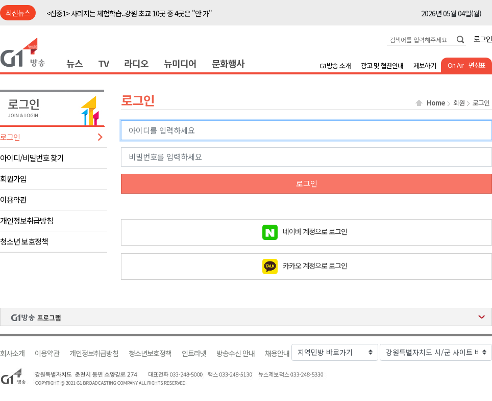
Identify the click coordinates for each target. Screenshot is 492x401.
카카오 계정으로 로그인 (315, 265)
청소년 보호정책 (24, 241)
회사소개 (12, 353)
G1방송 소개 (335, 65)
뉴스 (74, 63)
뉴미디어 (180, 63)
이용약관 (13, 199)
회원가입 (13, 178)
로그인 (483, 39)
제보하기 (424, 65)
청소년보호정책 (150, 353)
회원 (458, 103)
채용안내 (277, 353)
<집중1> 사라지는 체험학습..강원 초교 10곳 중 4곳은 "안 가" (129, 13)
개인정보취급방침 (26, 220)
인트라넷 (194, 353)
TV (103, 63)
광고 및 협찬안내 (382, 65)
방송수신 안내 (235, 353)
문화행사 (228, 63)
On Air (455, 65)
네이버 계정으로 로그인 (315, 231)
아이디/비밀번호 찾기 (32, 157)
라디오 (136, 63)
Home (436, 103)
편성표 (477, 65)
